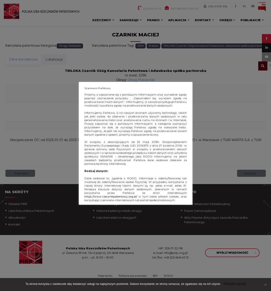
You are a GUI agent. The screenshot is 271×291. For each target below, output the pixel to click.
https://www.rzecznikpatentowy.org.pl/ (110, 196)
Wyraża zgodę (234, 284)
